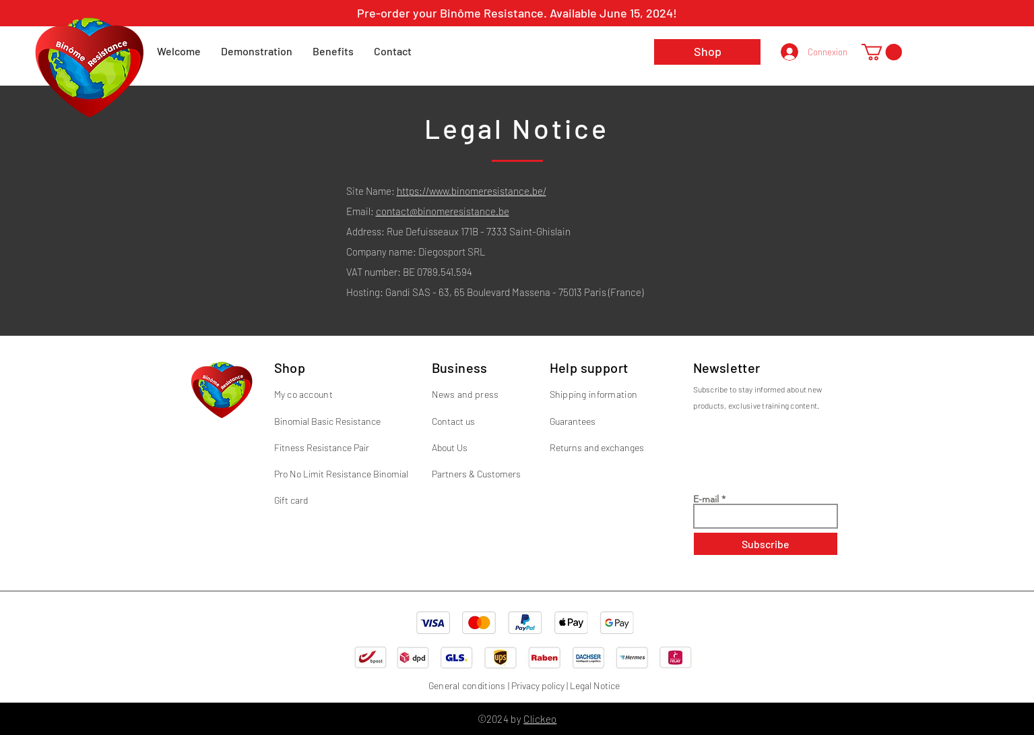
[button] (882, 52)
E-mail (706, 499)
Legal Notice (595, 685)
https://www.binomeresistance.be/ (471, 191)
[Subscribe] (765, 544)
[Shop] (707, 51)
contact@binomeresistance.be (442, 211)
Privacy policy (537, 685)
